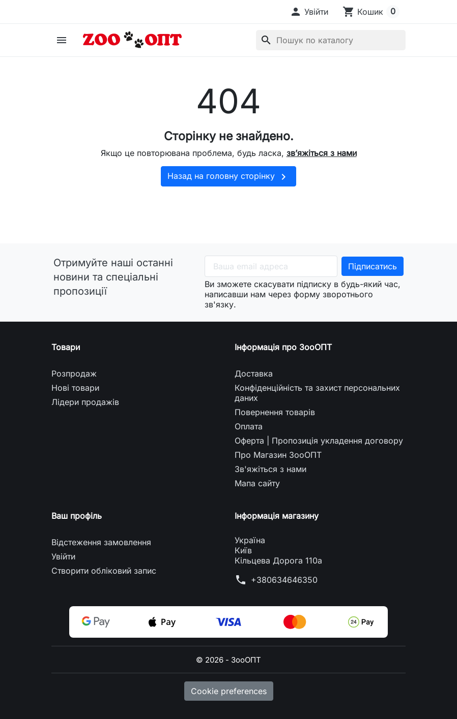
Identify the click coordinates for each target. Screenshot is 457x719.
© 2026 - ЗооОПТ (229, 659)
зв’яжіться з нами (322, 153)
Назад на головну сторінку (228, 177)
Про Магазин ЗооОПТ (278, 455)
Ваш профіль (76, 516)
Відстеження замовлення (101, 542)
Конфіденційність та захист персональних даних (317, 393)
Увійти (63, 556)
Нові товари (75, 388)
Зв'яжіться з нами (270, 469)
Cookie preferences (229, 691)
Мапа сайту (257, 483)
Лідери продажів (85, 402)
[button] (308, 12)
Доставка (254, 373)
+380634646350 (284, 580)
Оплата (249, 426)
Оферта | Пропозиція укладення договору (319, 440)
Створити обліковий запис (103, 571)
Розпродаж (74, 373)
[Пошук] (331, 40)
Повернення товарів (275, 412)
